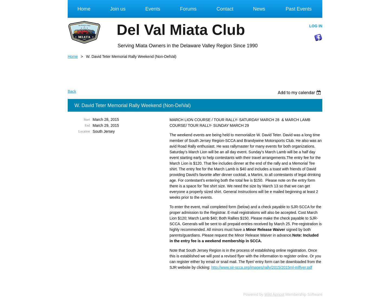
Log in (315, 26)
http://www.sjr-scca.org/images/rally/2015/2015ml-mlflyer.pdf (261, 267)
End (87, 125)
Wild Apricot (274, 294)
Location (84, 131)
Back (72, 91)
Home (73, 56)
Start (87, 119)
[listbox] (300, 92)
